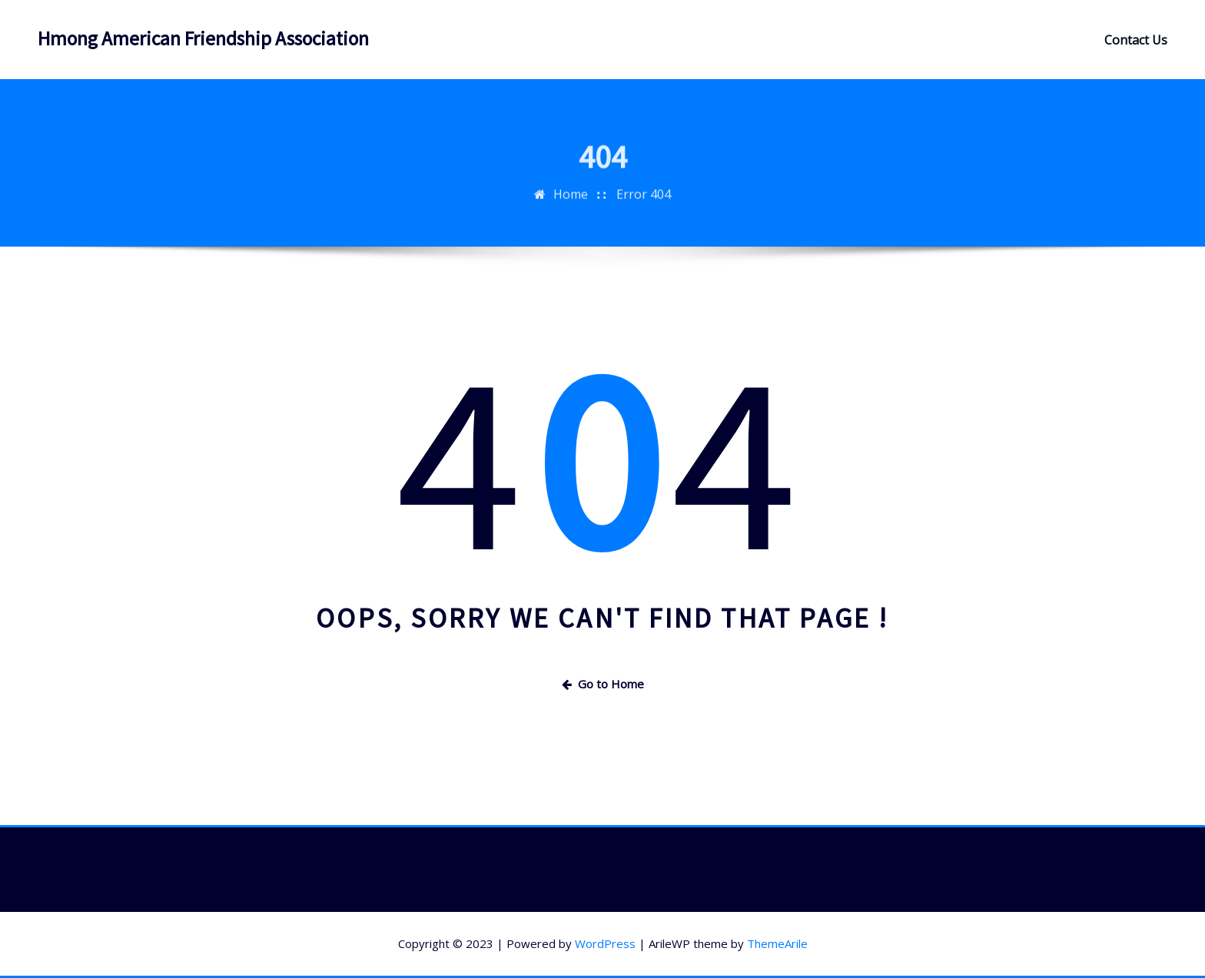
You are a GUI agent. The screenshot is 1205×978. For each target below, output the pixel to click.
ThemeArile (777, 943)
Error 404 (643, 203)
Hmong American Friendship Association (203, 38)
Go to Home (603, 683)
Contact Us (1135, 39)
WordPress (605, 943)
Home (570, 203)
